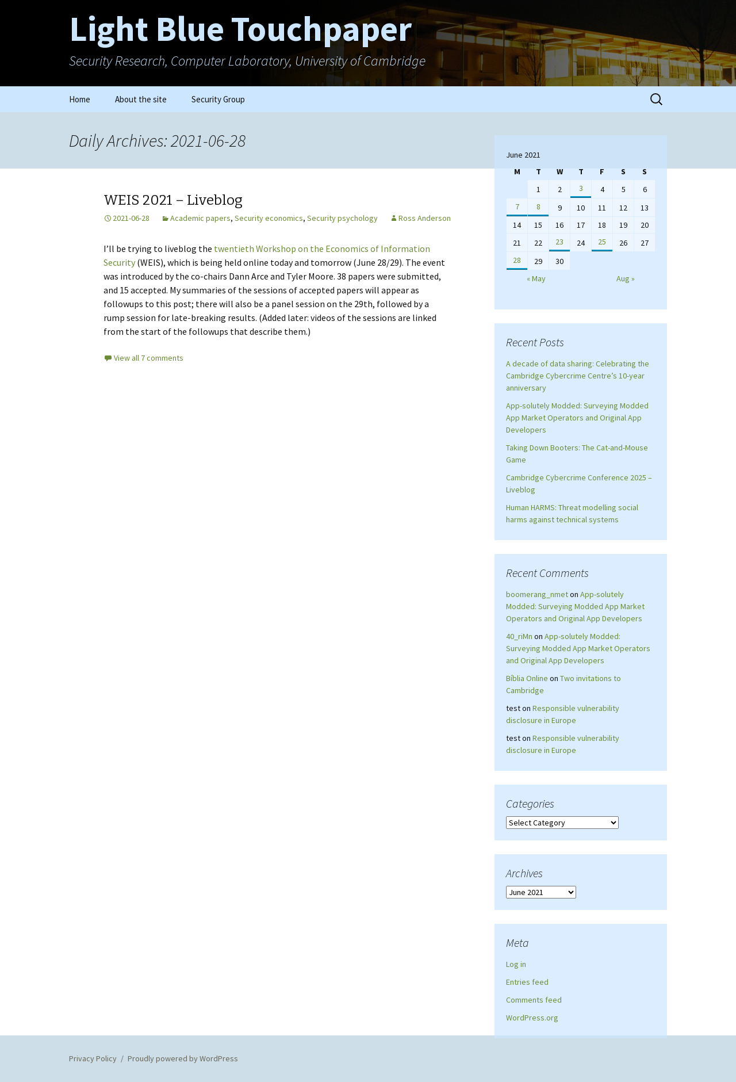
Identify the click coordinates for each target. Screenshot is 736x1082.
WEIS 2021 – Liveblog (173, 200)
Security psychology (342, 218)
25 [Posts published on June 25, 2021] (602, 241)
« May (536, 278)
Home (79, 99)
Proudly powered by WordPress (183, 1058)
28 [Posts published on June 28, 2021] (517, 260)
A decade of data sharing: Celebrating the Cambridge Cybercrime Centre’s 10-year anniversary (577, 375)
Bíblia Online (527, 678)
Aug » (625, 278)
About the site (141, 99)
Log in (516, 964)
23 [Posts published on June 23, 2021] (559, 241)
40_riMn (519, 636)
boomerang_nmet (537, 594)
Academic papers (200, 218)
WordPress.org (532, 1017)
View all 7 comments (148, 358)
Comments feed (534, 1000)
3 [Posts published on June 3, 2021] (581, 188)
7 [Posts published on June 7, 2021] (517, 206)
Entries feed (527, 982)
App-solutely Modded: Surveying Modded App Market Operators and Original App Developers (577, 417)
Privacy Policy (93, 1058)
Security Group (218, 99)
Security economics (269, 218)
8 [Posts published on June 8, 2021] (538, 206)
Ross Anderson (424, 218)
